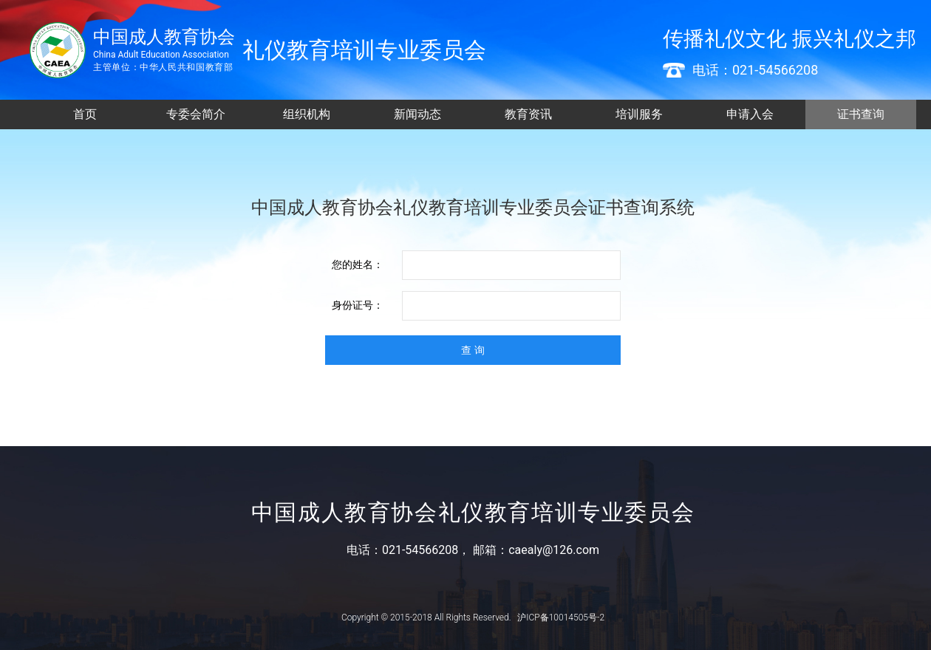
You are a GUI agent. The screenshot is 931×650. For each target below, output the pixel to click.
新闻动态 (417, 114)
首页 (85, 114)
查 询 (472, 350)
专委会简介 (195, 114)
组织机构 (306, 114)
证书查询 (860, 114)
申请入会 (750, 114)
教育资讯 (528, 114)
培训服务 (639, 114)
